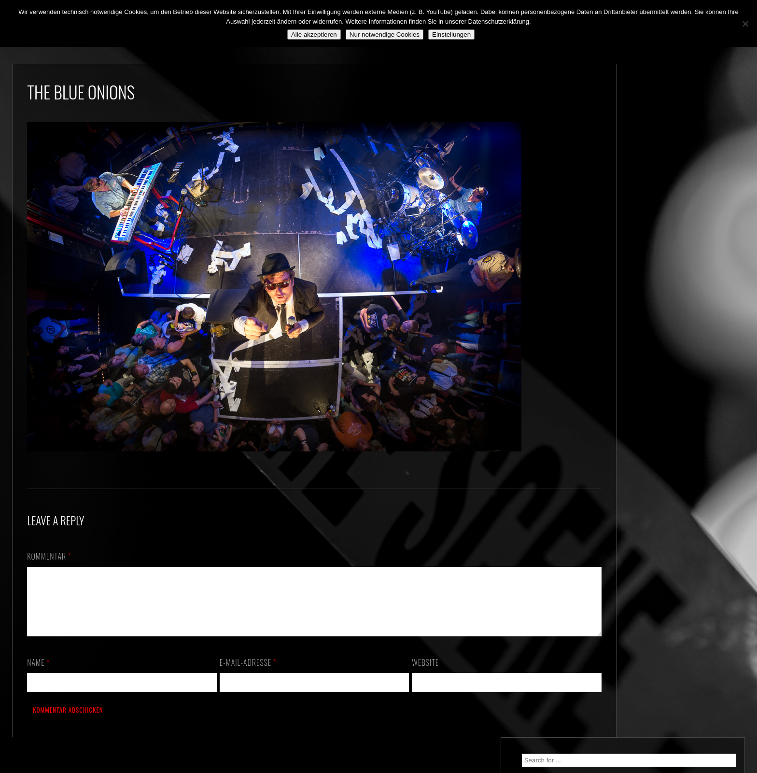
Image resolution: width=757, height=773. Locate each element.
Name (38, 674)
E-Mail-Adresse (239, 674)
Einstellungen (451, 34)
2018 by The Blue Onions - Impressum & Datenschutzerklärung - (378, 767)
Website (408, 674)
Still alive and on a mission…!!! (665, 218)
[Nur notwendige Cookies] (745, 23)
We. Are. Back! (640, 201)
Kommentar (49, 556)
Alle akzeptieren (314, 34)
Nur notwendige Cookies (385, 34)
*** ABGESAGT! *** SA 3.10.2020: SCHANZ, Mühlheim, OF (671, 241)
